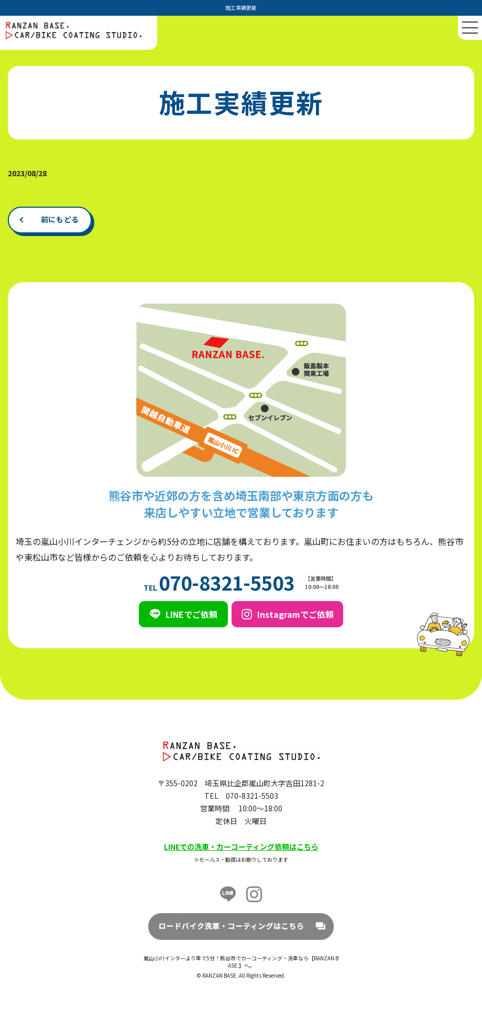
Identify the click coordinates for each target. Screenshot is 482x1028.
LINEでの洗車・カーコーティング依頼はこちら (241, 846)
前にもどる (60, 219)
